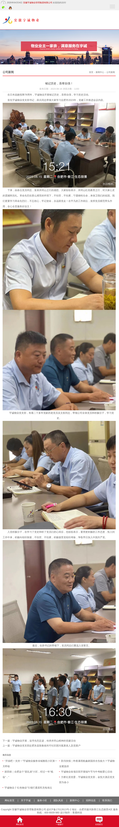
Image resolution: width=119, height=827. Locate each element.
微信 (4, 8)
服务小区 (42, 800)
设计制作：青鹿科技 (71, 812)
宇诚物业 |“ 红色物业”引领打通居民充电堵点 (28, 787)
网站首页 (9, 800)
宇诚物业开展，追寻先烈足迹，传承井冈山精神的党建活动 (44, 740)
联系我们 (107, 800)
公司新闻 (110, 72)
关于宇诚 (26, 800)
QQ (10, 8)
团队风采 (58, 800)
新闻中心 (100, 72)
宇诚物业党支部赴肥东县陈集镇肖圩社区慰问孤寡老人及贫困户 (46, 745)
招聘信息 (91, 800)
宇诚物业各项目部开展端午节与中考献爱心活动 (86, 771)
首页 (91, 72)
